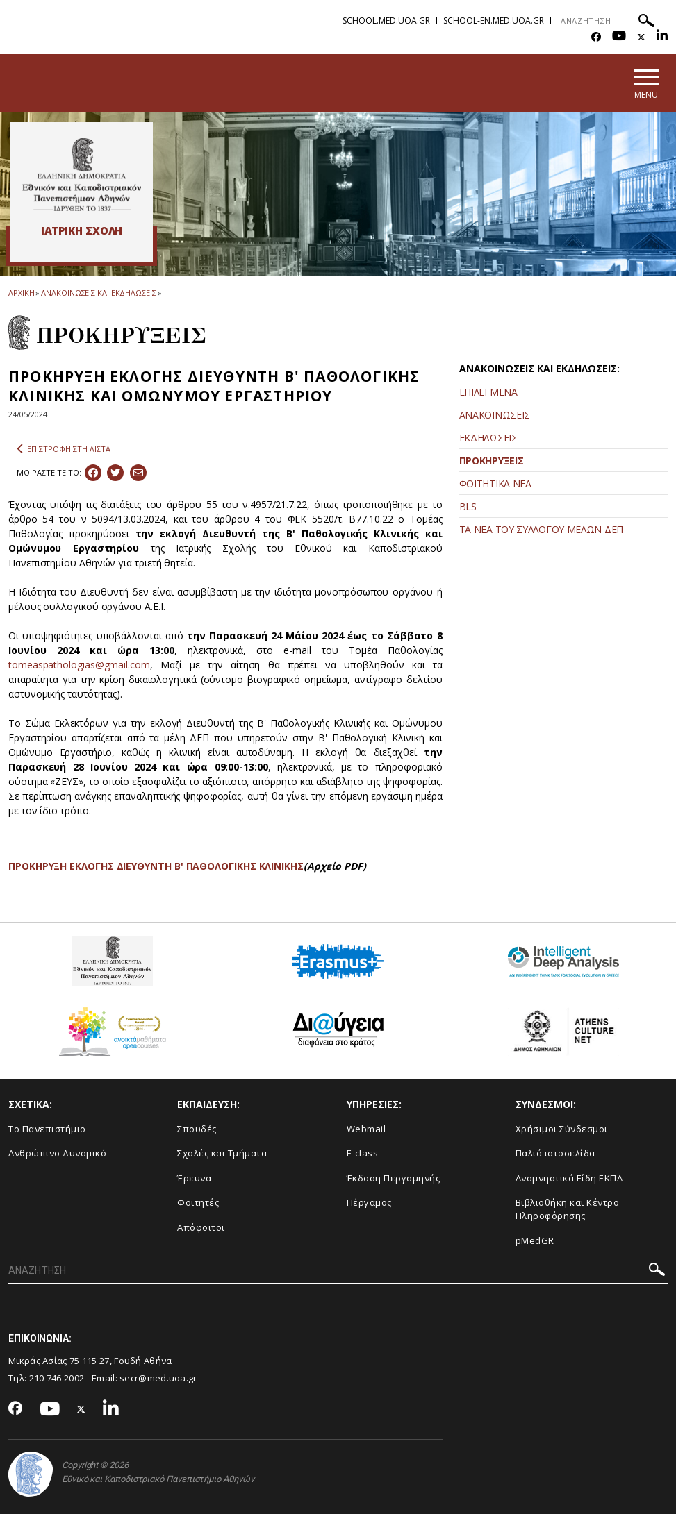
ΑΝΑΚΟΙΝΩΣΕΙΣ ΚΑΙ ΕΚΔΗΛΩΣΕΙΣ (98, 292)
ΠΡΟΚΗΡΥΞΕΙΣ (491, 460)
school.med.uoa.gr (386, 20)
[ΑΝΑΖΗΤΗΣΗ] (610, 20)
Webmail (366, 1128)
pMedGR (535, 1240)
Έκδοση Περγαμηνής (393, 1178)
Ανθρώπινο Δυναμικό (57, 1153)
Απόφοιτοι (201, 1227)
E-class (363, 1153)
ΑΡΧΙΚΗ (21, 292)
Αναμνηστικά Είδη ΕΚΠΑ (569, 1178)
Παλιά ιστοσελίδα (555, 1153)
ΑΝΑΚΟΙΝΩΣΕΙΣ (494, 414)
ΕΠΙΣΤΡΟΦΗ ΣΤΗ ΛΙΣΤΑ (63, 449)
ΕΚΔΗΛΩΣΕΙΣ (488, 437)
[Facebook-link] (596, 37)
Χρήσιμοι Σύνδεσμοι (562, 1128)
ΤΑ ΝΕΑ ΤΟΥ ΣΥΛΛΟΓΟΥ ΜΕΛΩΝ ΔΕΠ (541, 529)
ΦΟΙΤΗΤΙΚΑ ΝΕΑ (495, 483)
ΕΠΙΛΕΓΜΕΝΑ (488, 391)
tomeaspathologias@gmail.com (79, 664)
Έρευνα (194, 1178)
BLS (468, 506)
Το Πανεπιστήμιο (47, 1128)
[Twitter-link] (641, 37)
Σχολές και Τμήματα (222, 1153)
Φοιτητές (198, 1202)
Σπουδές (197, 1128)
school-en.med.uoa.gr (493, 20)
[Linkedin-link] (662, 37)
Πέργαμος (369, 1202)
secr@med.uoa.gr (158, 1378)
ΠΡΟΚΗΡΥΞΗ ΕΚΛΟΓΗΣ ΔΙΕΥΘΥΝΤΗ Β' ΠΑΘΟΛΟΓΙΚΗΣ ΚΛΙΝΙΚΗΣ (156, 866)
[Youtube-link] (619, 37)
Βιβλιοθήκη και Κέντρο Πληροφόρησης (568, 1209)
